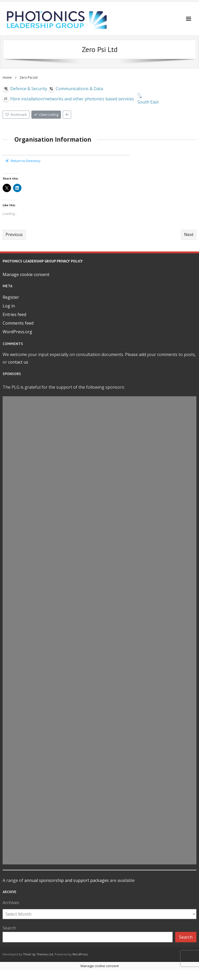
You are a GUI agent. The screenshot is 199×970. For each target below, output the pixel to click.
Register (11, 297)
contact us (18, 362)
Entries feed (14, 314)
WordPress (80, 954)
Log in (9, 306)
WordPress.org (17, 332)
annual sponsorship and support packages (66, 880)
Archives (11, 902)
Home (7, 77)
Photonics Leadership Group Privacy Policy (43, 261)
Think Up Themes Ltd (38, 954)
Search (9, 928)
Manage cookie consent (26, 274)
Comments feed (18, 323)
